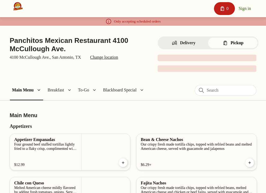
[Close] (193, 27)
